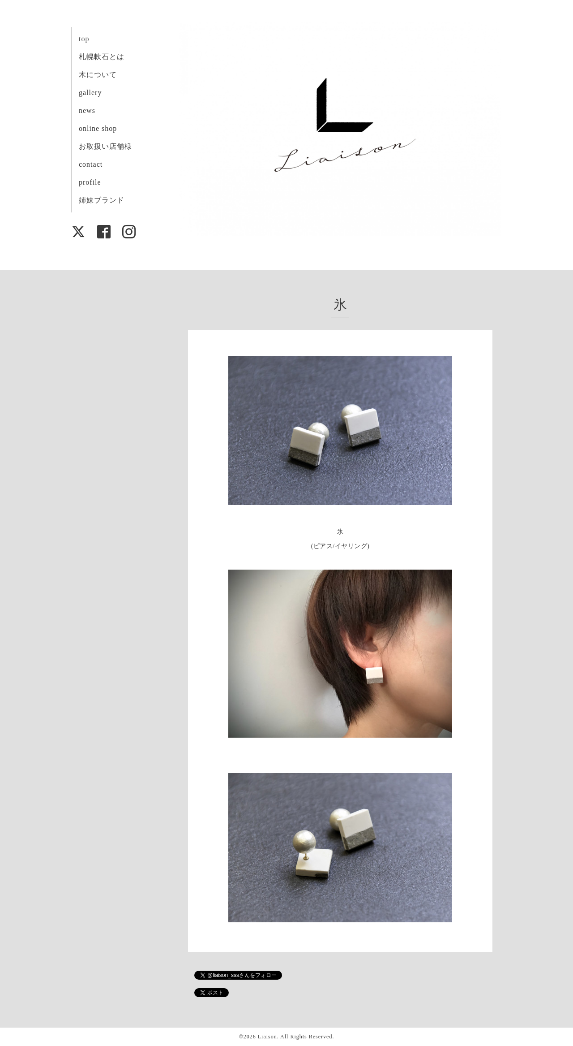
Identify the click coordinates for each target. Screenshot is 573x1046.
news (87, 110)
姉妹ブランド (101, 200)
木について (98, 74)
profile (90, 182)
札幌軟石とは (101, 57)
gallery (90, 92)
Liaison (267, 1036)
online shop (98, 128)
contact (91, 164)
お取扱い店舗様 (105, 146)
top (84, 39)
